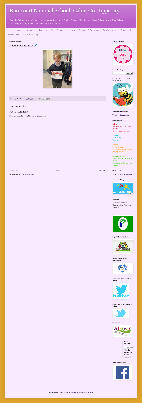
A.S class (71, 30)
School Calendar (57, 30)
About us (19, 30)
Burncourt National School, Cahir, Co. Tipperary (64, 10)
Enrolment (43, 30)
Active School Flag (30, 34)
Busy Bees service (110, 30)
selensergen (74, 392)
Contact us (31, 30)
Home (10, 30)
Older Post (101, 170)
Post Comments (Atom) (26, 174)
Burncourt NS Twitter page (89, 30)
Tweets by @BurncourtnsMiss (122, 174)
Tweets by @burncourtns (120, 115)
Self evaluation (13, 34)
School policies (126, 30)
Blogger (90, 392)
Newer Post (14, 170)
